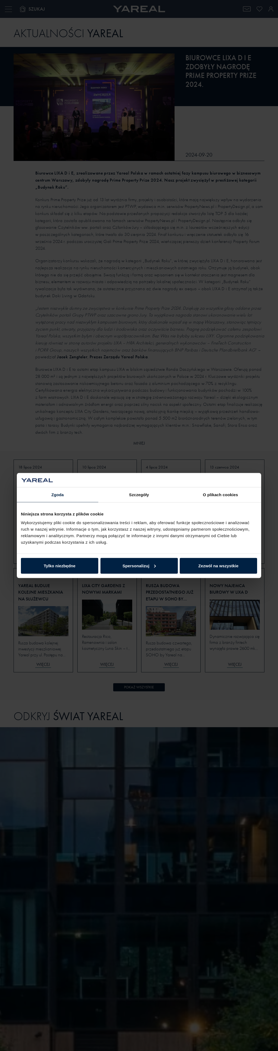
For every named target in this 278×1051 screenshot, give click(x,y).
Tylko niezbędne (59, 565)
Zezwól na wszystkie (218, 565)
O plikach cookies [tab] (220, 494)
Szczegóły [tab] (139, 494)
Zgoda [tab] (57, 494)
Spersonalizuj (139, 565)
